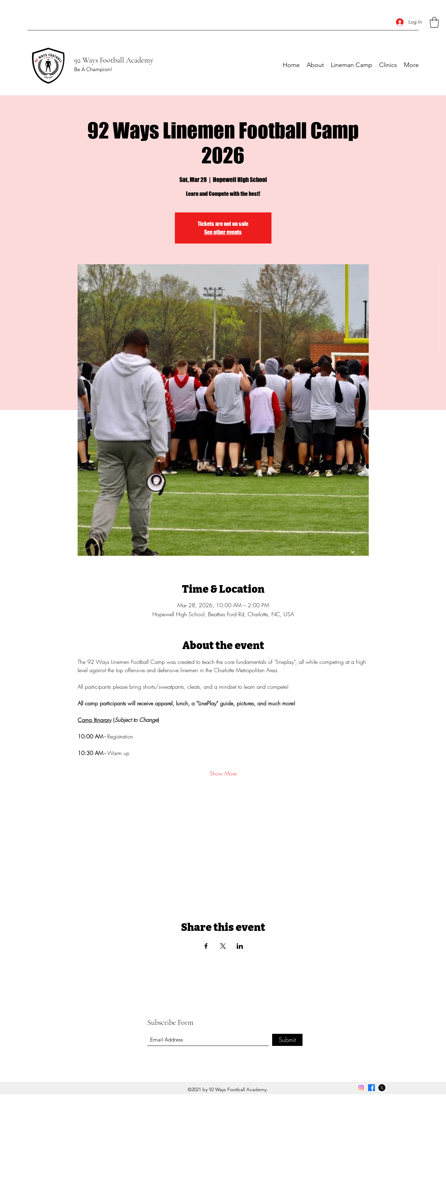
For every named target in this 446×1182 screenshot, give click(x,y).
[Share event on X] (223, 946)
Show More (223, 773)
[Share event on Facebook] (206, 946)
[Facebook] (371, 1087)
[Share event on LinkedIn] (240, 946)
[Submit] (287, 1040)
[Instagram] (361, 1087)
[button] (434, 22)
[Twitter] (381, 1087)
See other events (223, 232)
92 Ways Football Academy (113, 60)
